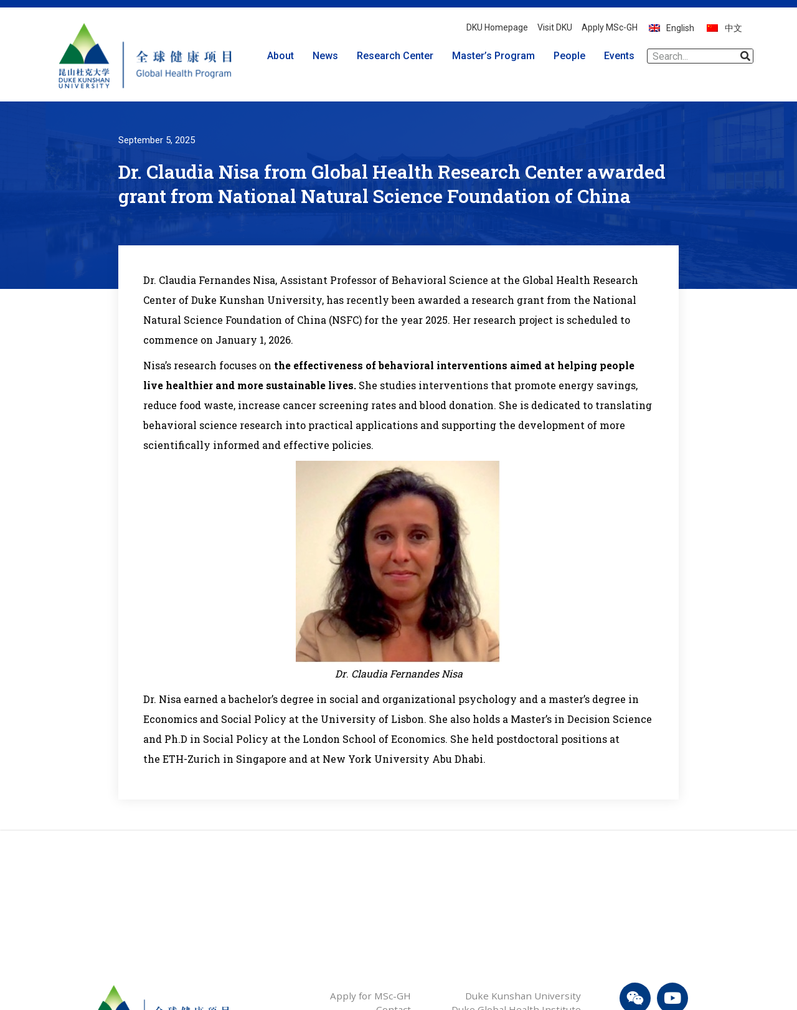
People (573, 56)
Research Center (398, 56)
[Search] (745, 56)
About (283, 56)
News (328, 56)
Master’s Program (496, 56)
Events (622, 56)
